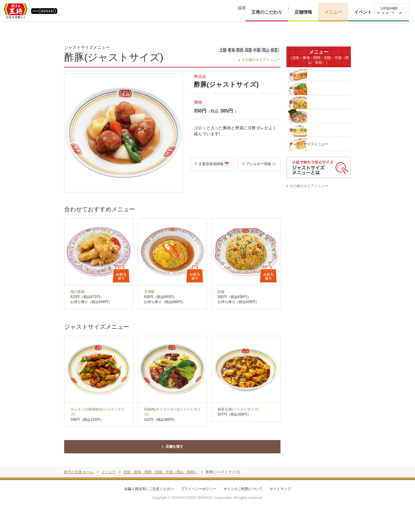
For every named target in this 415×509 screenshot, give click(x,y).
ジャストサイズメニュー (309, 144)
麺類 (299, 115)
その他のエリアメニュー (259, 59)
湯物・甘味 (305, 129)
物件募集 (358, 8)
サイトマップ (280, 489)
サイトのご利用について (242, 489)
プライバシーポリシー (198, 489)
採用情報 (246, 8)
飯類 (299, 101)
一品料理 (303, 88)
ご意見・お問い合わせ (325, 8)
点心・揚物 (305, 74)
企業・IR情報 (280, 8)
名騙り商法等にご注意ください (149, 489)
